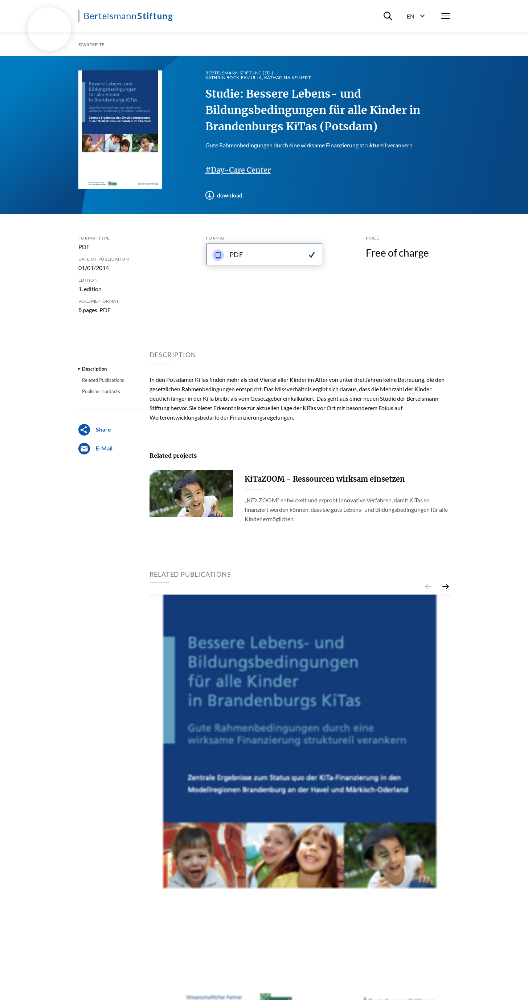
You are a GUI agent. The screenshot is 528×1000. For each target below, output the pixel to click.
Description (94, 369)
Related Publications (103, 380)
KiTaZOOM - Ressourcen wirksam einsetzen (325, 478)
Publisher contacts (101, 391)
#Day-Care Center (238, 170)
